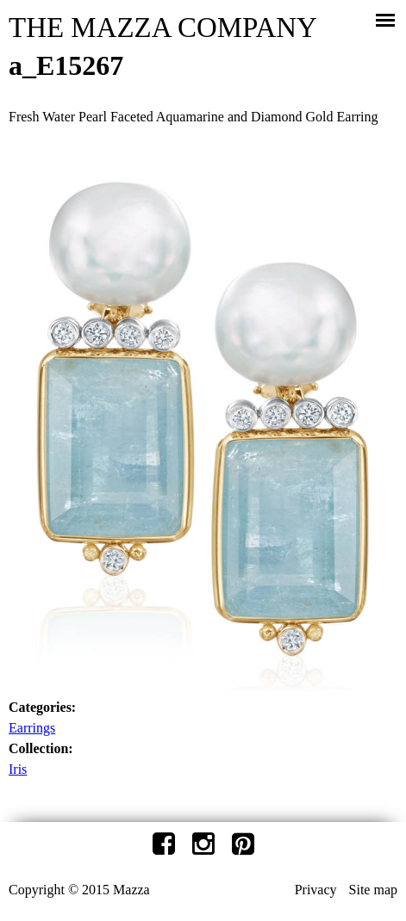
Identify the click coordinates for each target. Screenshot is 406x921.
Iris (18, 769)
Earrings (32, 727)
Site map (373, 889)
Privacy (316, 889)
